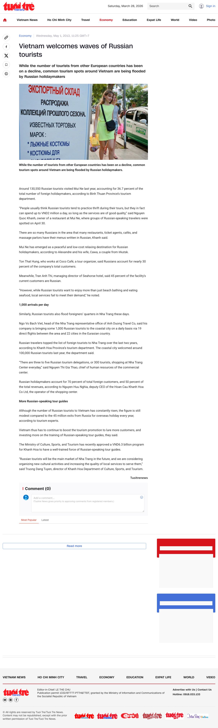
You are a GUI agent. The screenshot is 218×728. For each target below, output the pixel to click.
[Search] (171, 6)
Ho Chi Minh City (59, 20)
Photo (211, 20)
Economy (106, 20)
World (175, 20)
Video (193, 20)
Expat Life (154, 20)
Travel (85, 20)
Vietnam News (27, 20)
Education (130, 20)
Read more (74, 546)
